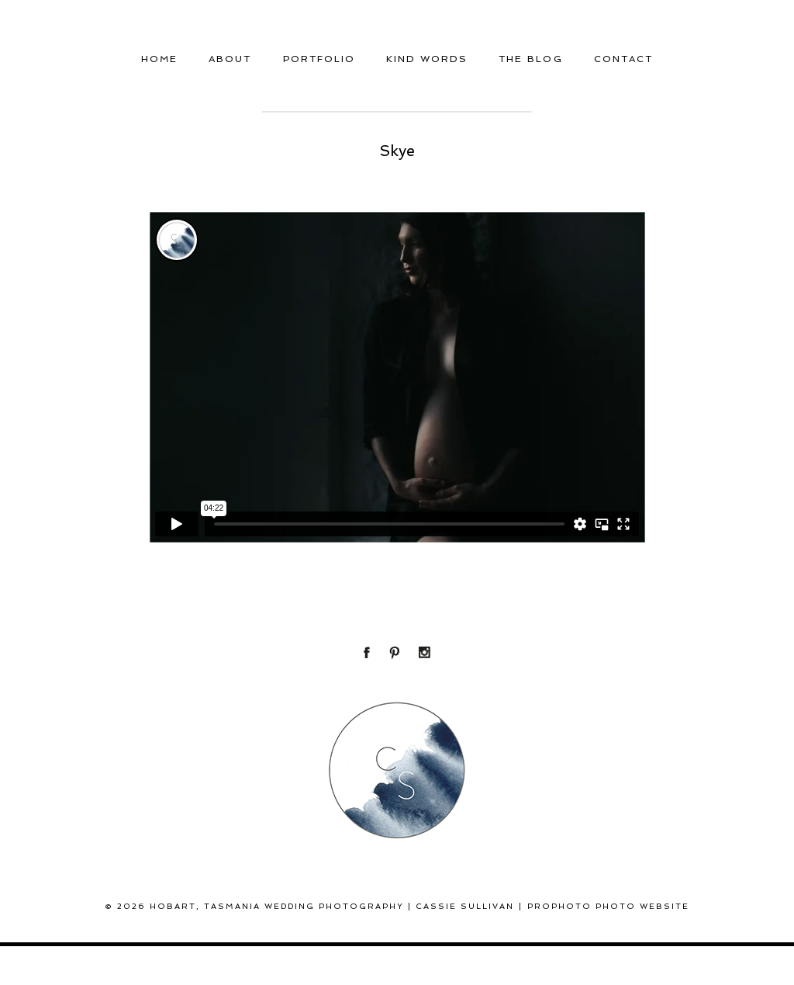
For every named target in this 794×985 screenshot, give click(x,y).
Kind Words (427, 59)
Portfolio (319, 59)
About (230, 59)
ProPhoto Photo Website (608, 906)
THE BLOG (530, 59)
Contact (623, 59)
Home (159, 59)
